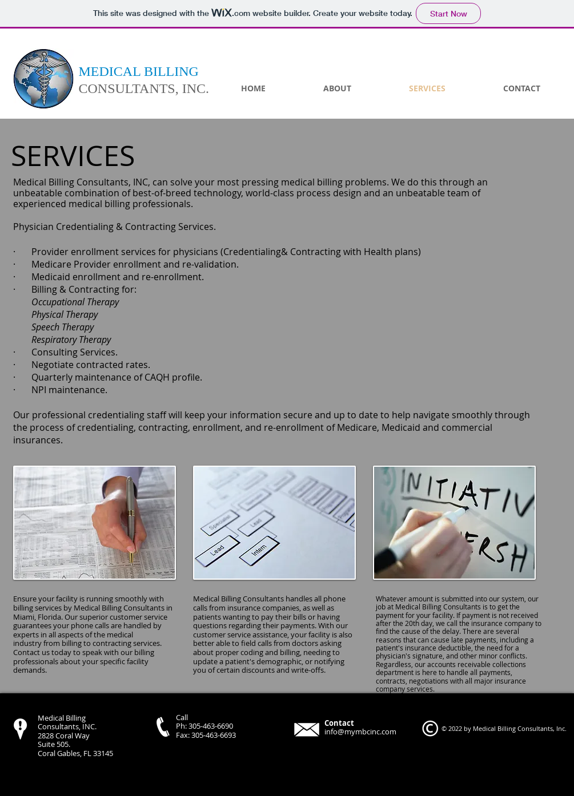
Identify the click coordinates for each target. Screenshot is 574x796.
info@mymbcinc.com (360, 731)
